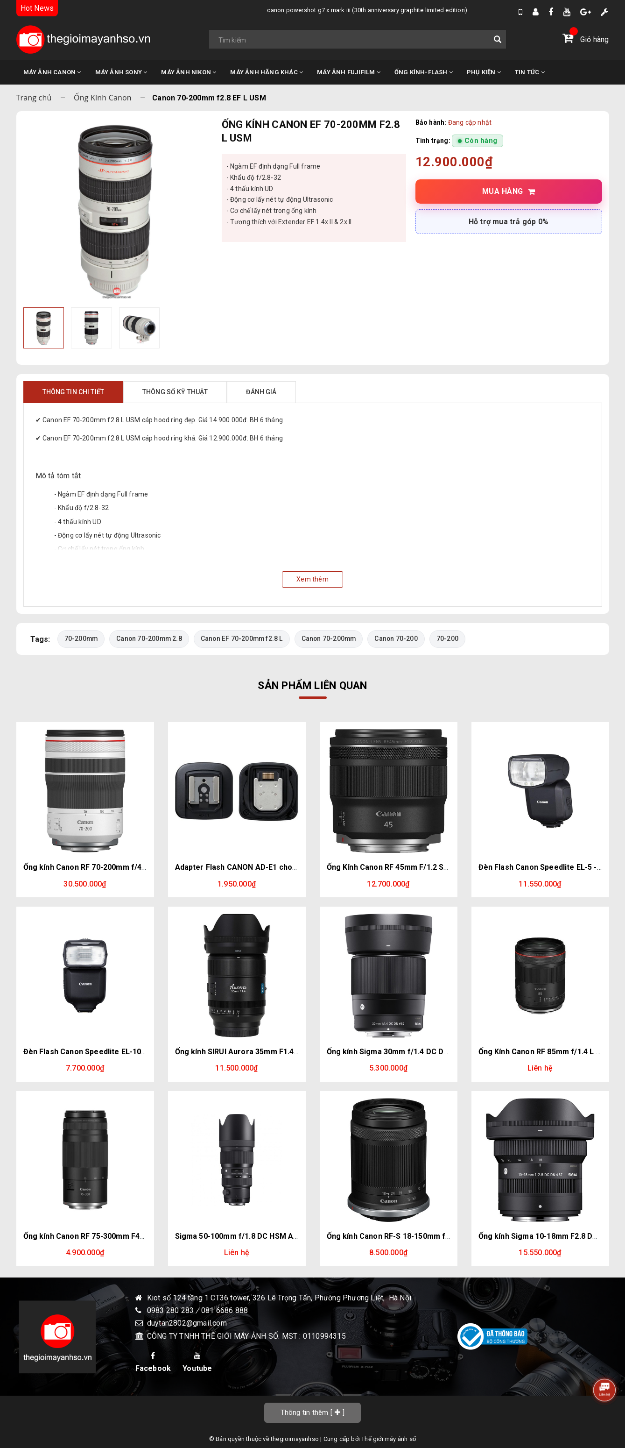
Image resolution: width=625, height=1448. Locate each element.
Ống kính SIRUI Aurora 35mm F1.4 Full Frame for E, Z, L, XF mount (291, 1051)
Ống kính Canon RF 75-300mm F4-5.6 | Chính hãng (110, 1236)
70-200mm (81, 638)
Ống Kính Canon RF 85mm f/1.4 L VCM (545, 1051)
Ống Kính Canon (103, 97)
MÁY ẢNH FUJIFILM (348, 72)
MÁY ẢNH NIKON (188, 72)
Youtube (197, 1362)
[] (313, 1412)
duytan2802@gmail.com (187, 1323)
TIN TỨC (530, 72)
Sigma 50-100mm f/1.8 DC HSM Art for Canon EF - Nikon (275, 1236)
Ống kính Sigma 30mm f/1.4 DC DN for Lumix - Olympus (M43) (436, 1051)
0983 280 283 (171, 1310)
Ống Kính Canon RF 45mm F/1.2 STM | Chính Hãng (414, 867)
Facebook (153, 1362)
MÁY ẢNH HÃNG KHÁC (266, 72)
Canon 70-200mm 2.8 (149, 638)
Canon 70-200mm (330, 638)
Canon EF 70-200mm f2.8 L (242, 638)
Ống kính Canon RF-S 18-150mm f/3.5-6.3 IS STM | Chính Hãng (436, 1236)
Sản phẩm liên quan (312, 685)
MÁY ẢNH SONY (121, 72)
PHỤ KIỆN (484, 72)
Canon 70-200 (397, 638)
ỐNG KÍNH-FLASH (423, 72)
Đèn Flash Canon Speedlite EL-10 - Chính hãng (105, 1051)
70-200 (449, 638)
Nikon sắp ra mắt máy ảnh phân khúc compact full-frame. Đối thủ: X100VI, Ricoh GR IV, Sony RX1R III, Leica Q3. (395, 10)
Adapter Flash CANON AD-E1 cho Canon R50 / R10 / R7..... (276, 867)
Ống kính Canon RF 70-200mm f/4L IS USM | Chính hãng (120, 867)
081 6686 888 (224, 1310)
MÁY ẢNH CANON (52, 72)
